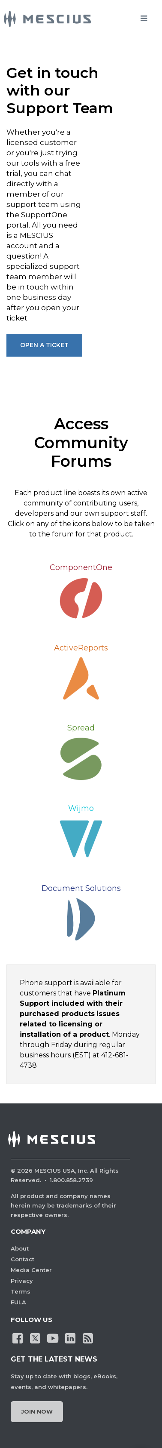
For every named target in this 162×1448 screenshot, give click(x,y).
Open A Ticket (44, 345)
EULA (18, 1302)
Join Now (37, 1411)
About (20, 1248)
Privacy (22, 1280)
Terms (20, 1291)
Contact (22, 1259)
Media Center (31, 1269)
